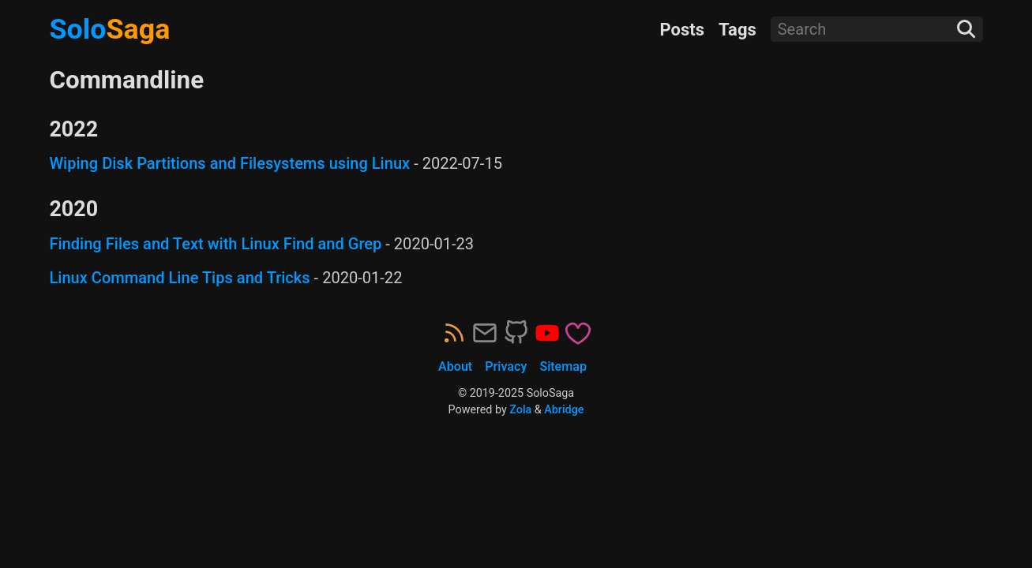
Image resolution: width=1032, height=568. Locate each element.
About (455, 366)
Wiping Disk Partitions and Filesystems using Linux (229, 163)
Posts (681, 29)
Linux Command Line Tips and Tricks (179, 277)
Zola (520, 409)
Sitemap (563, 366)
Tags (737, 29)
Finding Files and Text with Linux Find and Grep (215, 243)
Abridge (564, 409)
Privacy (506, 366)
